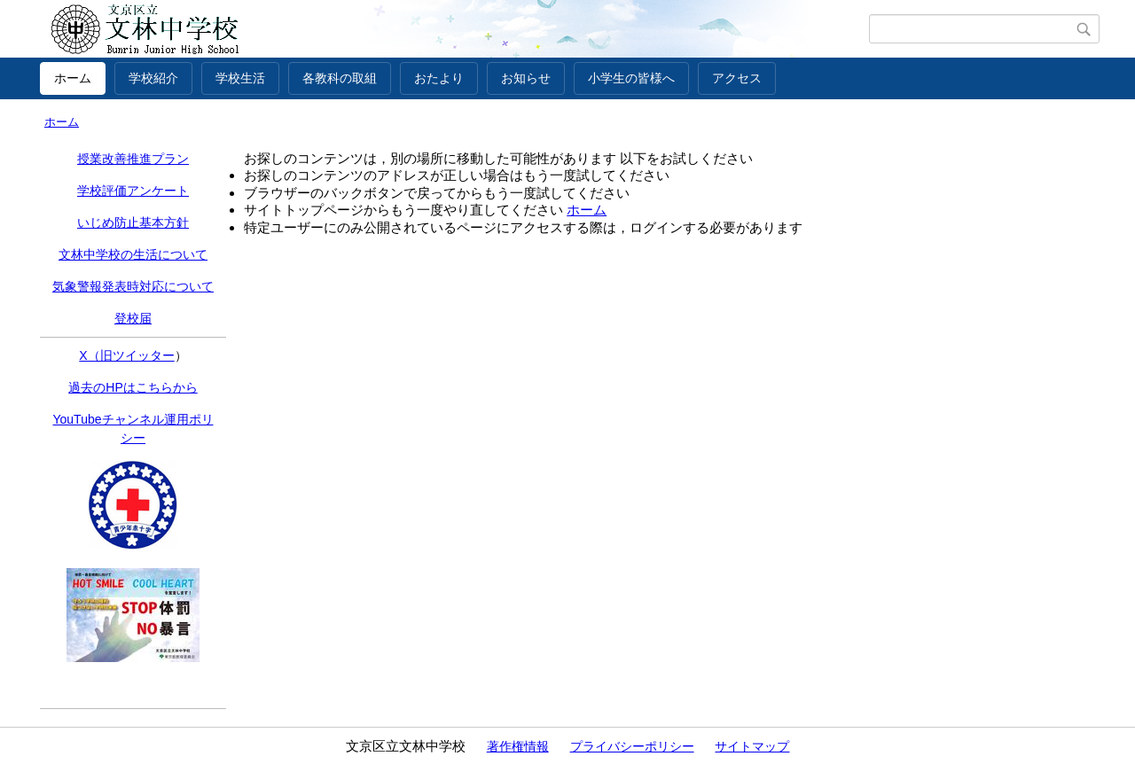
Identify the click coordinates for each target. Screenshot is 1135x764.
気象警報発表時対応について (133, 286)
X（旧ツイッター (126, 355)
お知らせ (526, 78)
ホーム (72, 78)
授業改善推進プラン (133, 159)
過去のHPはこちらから (132, 387)
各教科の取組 (339, 78)
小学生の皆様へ (631, 78)
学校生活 (240, 78)
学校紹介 (153, 78)
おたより (439, 78)
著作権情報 (518, 746)
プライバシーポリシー (632, 746)
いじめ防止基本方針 (133, 222)
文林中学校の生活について (133, 254)
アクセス (737, 78)
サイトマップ (752, 746)
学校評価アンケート (133, 190)
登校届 (133, 318)
